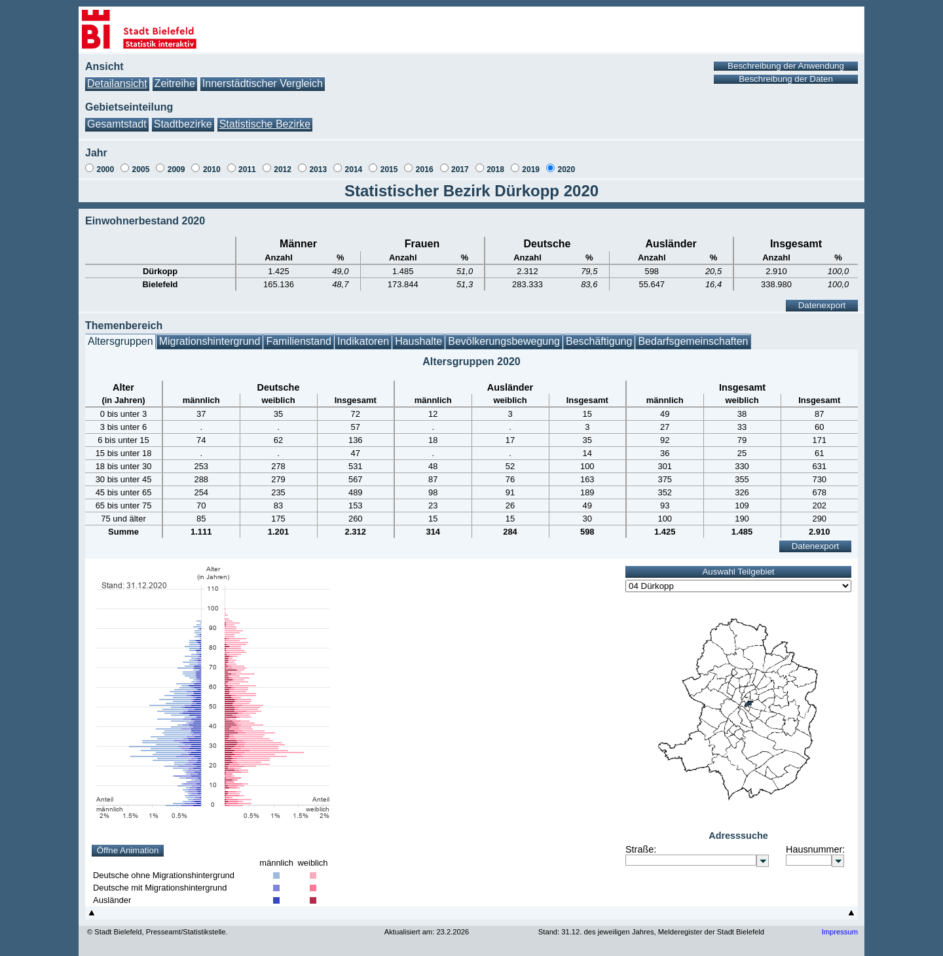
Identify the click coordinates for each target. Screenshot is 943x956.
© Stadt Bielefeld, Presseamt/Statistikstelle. (157, 932)
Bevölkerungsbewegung (504, 341)
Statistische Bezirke (265, 124)
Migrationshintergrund (210, 341)
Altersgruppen (120, 341)
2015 (389, 169)
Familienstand (298, 341)
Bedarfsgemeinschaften (693, 341)
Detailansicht (117, 83)
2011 (247, 169)
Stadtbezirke (183, 124)
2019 (531, 169)
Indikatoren (363, 341)
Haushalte (418, 341)
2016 (425, 169)
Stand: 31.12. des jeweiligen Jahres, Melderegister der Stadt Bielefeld (651, 932)
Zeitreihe (175, 83)
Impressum (840, 932)
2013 (318, 169)
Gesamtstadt (117, 124)
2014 (354, 169)
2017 (460, 169)
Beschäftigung (599, 341)
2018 (495, 169)
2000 (105, 169)
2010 (212, 169)
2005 (141, 169)
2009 (176, 169)
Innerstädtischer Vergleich (262, 83)
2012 (282, 169)
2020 (566, 169)
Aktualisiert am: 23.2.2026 (426, 932)
